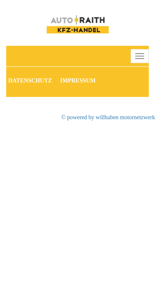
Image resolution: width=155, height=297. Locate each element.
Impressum (78, 81)
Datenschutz (30, 81)
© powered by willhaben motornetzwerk (108, 117)
